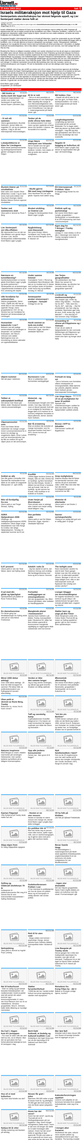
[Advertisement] (41, 170)
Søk (77, 8)
